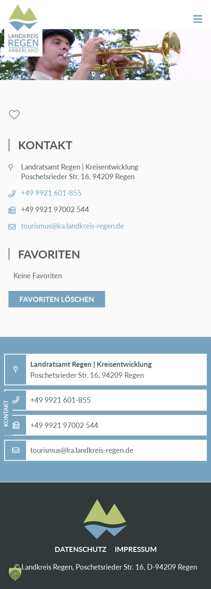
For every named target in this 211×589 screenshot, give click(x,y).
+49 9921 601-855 (51, 192)
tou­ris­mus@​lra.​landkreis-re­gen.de (72, 225)
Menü (198, 19)
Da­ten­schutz (80, 549)
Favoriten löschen (56, 299)
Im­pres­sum (136, 549)
